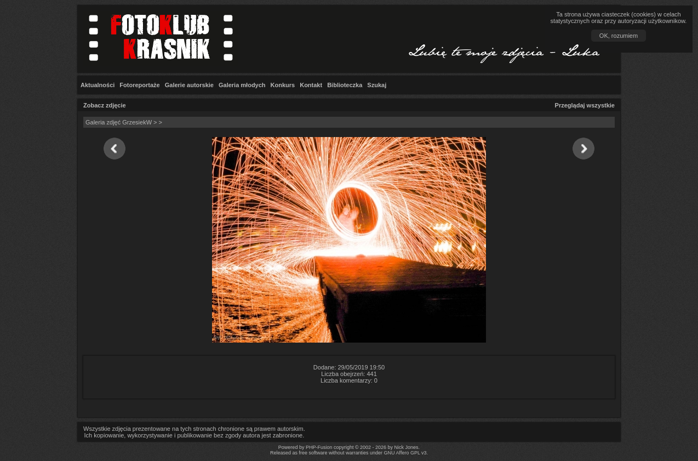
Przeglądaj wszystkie (585, 105)
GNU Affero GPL (402, 453)
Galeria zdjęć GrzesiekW (118, 122)
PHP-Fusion (319, 447)
